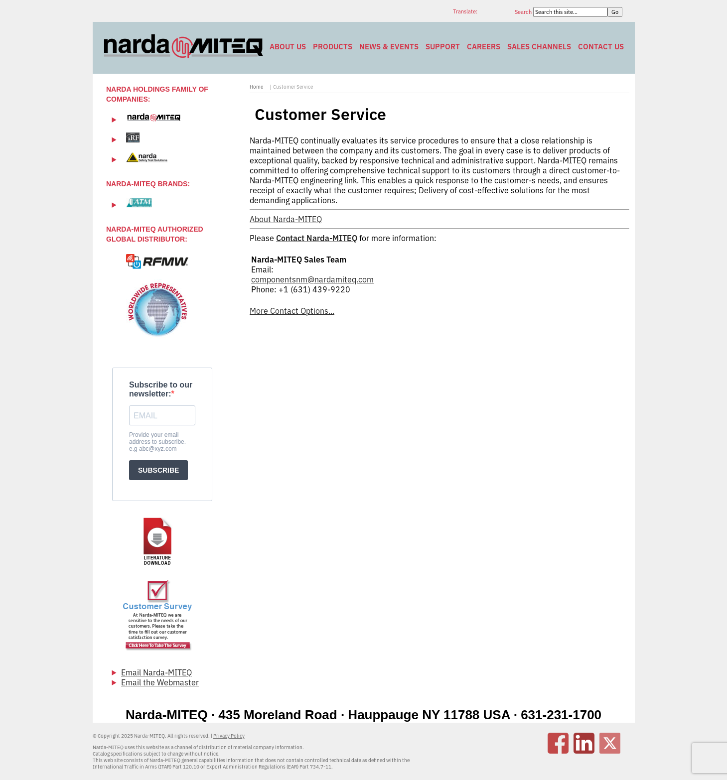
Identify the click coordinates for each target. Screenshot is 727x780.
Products (332, 46)
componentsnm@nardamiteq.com (312, 279)
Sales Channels (539, 46)
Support (443, 46)
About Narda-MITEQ (286, 219)
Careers (483, 46)
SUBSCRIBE (158, 470)
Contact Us (601, 46)
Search (524, 11)
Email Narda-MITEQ (156, 672)
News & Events (389, 46)
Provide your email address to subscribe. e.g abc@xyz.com (157, 441)
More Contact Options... (292, 311)
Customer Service (293, 87)
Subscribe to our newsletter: (160, 389)
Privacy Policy (229, 736)
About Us (288, 46)
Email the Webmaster (160, 682)
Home (256, 87)
